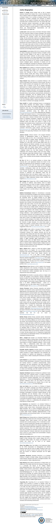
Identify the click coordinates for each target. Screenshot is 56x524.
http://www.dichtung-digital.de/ (30, 311)
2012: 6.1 (5, 86)
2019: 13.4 (5, 47)
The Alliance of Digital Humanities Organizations (33, 507)
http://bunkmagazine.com (25, 256)
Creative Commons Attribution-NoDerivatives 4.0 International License (31, 515)
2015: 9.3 (5, 70)
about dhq (27, 5)
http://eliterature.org (39, 257)
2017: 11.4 (5, 58)
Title (4, 106)
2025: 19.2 (5, 18)
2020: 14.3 (5, 43)
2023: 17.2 (5, 29)
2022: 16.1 (5, 35)
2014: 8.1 (5, 78)
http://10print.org (39, 262)
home (14, 5)
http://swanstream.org (26, 414)
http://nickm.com (34, 285)
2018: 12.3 (5, 54)
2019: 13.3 (5, 49)
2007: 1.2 (5, 101)
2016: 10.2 (5, 66)
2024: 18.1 (5, 25)
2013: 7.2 (5, 81)
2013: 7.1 (5, 82)
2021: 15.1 (5, 41)
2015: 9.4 (5, 69)
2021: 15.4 (5, 37)
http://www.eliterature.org (36, 308)
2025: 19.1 (5, 19)
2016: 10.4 (5, 63)
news (45, 5)
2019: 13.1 (5, 51)
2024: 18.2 (5, 23)
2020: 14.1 (5, 46)
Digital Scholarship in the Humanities (31, 508)
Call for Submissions (7, 117)
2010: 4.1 (5, 93)
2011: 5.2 (5, 89)
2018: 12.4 (5, 53)
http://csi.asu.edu (24, 166)
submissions (20, 5)
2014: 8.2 (5, 77)
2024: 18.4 (5, 21)
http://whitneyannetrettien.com (26, 442)
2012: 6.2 (5, 85)
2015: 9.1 (5, 73)
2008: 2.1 (5, 100)
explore (33, 5)
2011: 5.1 (5, 90)
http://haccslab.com (24, 254)
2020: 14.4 (5, 42)
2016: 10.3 (5, 65)
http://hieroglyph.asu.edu (30, 178)
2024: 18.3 (5, 22)
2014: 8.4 (5, 74)
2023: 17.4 (5, 26)
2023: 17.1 (5, 30)
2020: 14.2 (5, 45)
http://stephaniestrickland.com (26, 383)
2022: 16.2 (5, 34)
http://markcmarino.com (32, 263)
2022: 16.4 (5, 31)
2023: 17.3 (5, 27)
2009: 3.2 (5, 97)
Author (5, 107)
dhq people (39, 5)
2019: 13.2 (5, 50)
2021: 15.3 (5, 38)
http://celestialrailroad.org (25, 112)
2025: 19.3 (5, 17)
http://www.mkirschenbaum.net (38, 226)
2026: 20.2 (5, 12)
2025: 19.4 (5, 15)
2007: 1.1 (5, 102)
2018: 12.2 (5, 55)
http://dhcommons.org (25, 129)
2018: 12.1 (5, 57)
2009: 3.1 (5, 98)
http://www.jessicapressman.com (27, 314)
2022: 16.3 (5, 33)
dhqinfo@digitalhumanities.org (29, 506)
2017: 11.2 (5, 61)
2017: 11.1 (5, 62)
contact (50, 5)
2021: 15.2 (5, 39)
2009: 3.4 (5, 94)
